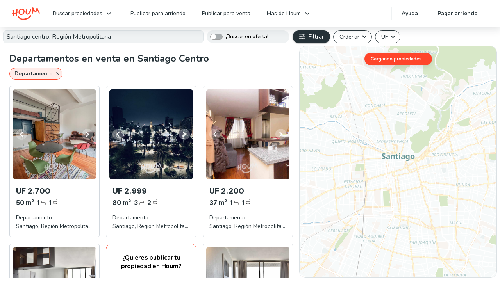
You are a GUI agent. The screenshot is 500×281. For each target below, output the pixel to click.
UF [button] (384, 37)
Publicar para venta (226, 13)
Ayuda (410, 13)
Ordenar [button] (349, 37)
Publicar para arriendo (158, 13)
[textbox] (103, 36)
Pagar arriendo (458, 13)
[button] (35, 74)
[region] (398, 161)
